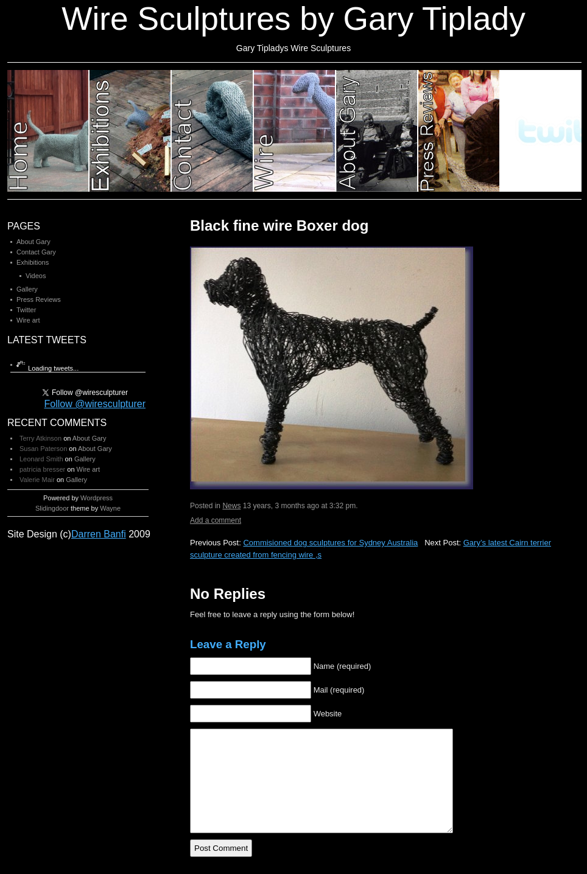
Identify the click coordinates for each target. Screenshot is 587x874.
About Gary (33, 241)
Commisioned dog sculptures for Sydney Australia (330, 542)
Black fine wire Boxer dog (279, 225)
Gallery (27, 289)
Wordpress (96, 498)
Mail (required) (339, 689)
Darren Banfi (98, 534)
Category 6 (459, 131)
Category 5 (377, 131)
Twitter (26, 309)
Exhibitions (32, 262)
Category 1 (48, 131)
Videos (36, 275)
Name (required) (342, 666)
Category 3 (213, 131)
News (231, 506)
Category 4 (295, 131)
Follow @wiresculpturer (95, 404)
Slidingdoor (52, 508)
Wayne (110, 508)
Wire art (28, 320)
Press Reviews (38, 299)
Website (328, 713)
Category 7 (541, 131)
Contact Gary (36, 252)
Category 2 (131, 131)
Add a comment (215, 520)
